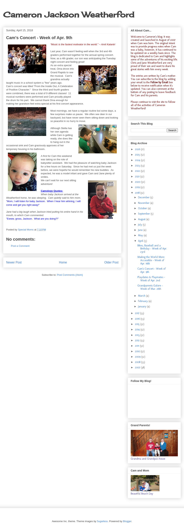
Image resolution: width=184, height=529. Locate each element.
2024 (138, 160)
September (144, 213)
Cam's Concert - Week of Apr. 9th (151, 270)
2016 (137, 318)
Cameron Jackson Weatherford (68, 14)
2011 (137, 345)
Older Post (111, 262)
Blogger (127, 521)
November (144, 203)
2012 (137, 340)
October (143, 208)
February (143, 301)
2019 (137, 187)
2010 (138, 351)
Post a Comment (20, 245)
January (142, 306)
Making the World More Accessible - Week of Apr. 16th (150, 260)
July (140, 224)
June (140, 230)
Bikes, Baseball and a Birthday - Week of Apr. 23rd (152, 249)
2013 (137, 335)
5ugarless (102, 521)
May (141, 235)
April (141, 241)
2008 (138, 362)
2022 (138, 171)
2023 (138, 165)
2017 (137, 313)
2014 (137, 329)
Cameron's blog (153, 36)
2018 (137, 192)
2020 (138, 181)
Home (63, 262)
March (142, 295)
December (144, 197)
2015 (137, 324)
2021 (137, 176)
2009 (138, 356)
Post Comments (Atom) (70, 274)
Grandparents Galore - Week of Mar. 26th (150, 287)
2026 (138, 149)
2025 (138, 154)
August (142, 219)
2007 (138, 367)
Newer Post (14, 262)
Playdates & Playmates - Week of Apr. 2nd (151, 279)
